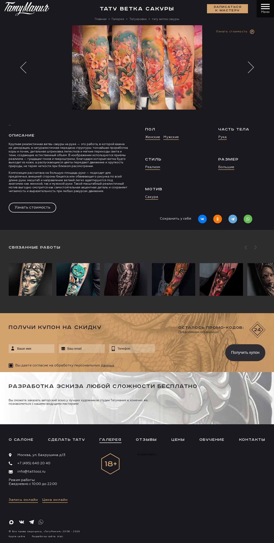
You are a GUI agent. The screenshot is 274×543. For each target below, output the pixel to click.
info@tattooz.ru (31, 471)
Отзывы (146, 440)
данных (107, 365)
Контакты (252, 440)
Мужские (171, 137)
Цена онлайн (55, 500)
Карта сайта (17, 536)
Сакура (151, 197)
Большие (226, 167)
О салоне (21, 440)
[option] (137, 127)
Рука (222, 137)
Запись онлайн (23, 500)
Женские (152, 137)
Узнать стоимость (32, 207)
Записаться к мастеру (227, 8)
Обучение (212, 440)
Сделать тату (66, 440)
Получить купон (245, 352)
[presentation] (187, 351)
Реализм (152, 167)
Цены (178, 440)
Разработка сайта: (47, 536)
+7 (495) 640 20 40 (33, 463)
